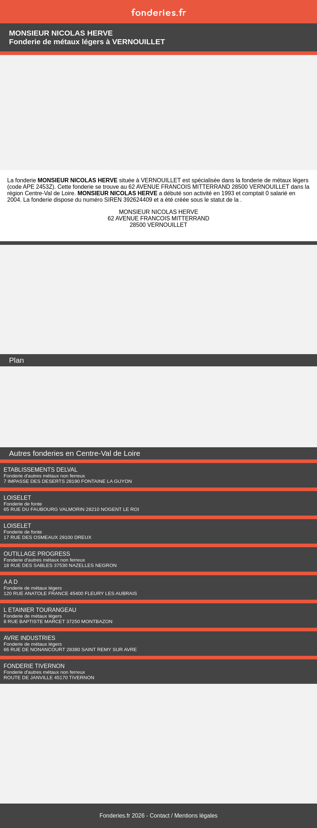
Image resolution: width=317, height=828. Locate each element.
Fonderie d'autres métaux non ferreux (44, 476)
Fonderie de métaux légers (33, 588)
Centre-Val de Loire (108, 453)
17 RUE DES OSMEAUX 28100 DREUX (47, 537)
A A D (11, 582)
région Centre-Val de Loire (40, 193)
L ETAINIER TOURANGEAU (40, 610)
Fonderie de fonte (23, 504)
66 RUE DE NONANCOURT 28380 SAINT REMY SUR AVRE (70, 649)
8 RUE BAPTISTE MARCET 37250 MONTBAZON (58, 621)
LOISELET (17, 498)
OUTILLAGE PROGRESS (37, 554)
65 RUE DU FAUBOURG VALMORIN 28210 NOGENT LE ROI (71, 509)
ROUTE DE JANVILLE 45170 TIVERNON (49, 677)
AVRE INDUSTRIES (29, 638)
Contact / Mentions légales (184, 816)
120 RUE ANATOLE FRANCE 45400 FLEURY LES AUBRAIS (70, 593)
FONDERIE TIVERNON (34, 666)
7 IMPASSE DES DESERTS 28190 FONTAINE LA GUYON (68, 481)
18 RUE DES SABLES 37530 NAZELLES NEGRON (60, 565)
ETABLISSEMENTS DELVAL (40, 470)
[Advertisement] (158, 112)
